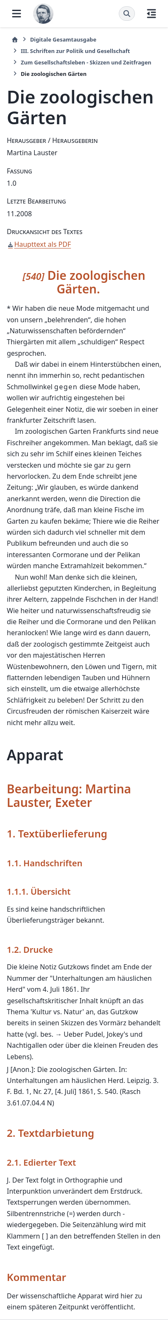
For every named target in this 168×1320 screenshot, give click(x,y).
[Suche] (127, 13)
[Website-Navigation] (16, 13)
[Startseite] (14, 39)
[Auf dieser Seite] (151, 13)
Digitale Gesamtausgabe (63, 39)
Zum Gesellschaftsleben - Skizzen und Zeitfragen (86, 62)
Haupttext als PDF (42, 244)
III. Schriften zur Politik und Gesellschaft (75, 51)
